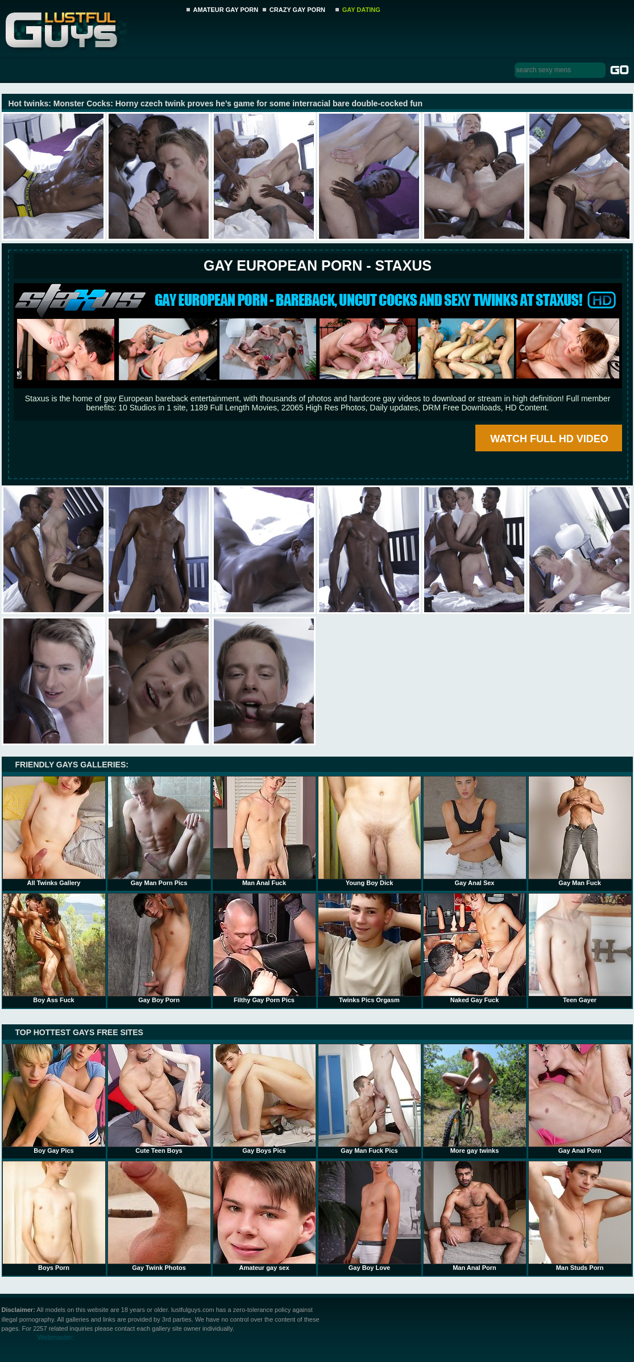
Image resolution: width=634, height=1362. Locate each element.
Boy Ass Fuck (54, 948)
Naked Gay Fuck (475, 948)
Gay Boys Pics (264, 1099)
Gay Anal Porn (580, 1099)
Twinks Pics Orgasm (369, 948)
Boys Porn (54, 1216)
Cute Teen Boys (159, 1099)
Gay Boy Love (369, 1216)
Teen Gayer (580, 948)
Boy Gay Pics (54, 1099)
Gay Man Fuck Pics (369, 1099)
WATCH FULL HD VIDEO (549, 439)
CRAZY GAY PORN (297, 9)
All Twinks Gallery (54, 831)
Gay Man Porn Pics (159, 831)
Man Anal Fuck (264, 831)
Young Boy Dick (369, 831)
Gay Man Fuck (580, 831)
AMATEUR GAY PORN (226, 9)
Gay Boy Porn (159, 948)
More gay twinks (475, 1099)
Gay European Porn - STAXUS (318, 265)
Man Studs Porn (580, 1216)
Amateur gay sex (264, 1216)
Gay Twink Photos (159, 1216)
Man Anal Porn (475, 1216)
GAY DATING (361, 9)
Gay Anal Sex (475, 831)
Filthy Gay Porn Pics (264, 948)
